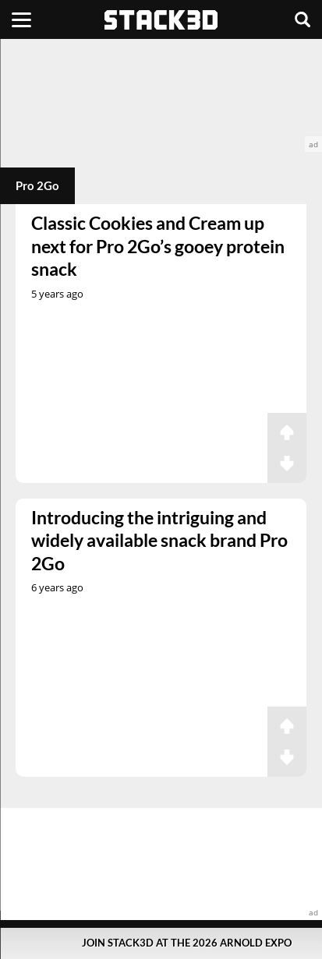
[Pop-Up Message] (161, 943)
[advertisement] (161, 95)
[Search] (302, 19)
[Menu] (21, 19)
